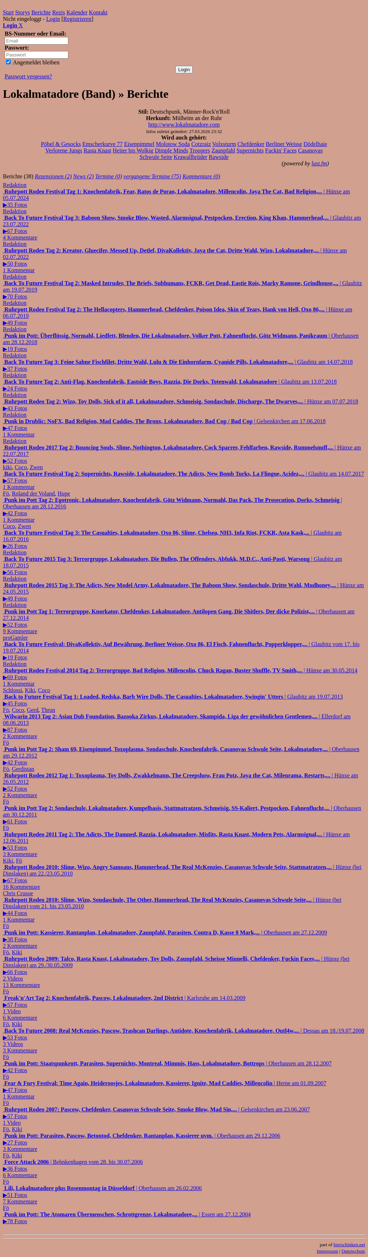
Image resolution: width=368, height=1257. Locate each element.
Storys (22, 12)
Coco (21, 467)
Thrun (48, 710)
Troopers (199, 150)
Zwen (36, 467)
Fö (6, 493)
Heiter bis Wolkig (133, 150)
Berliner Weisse (284, 144)
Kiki (30, 690)
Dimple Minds (171, 150)
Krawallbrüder (190, 157)
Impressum (327, 1251)
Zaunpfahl (223, 150)
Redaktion (15, 185)
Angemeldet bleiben (32, 62)
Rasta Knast (97, 150)
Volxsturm (224, 144)
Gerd (32, 710)
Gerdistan (23, 769)
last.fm (319, 163)
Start (8, 12)
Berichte (41, 12)
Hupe (64, 493)
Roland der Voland (33, 493)
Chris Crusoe (18, 893)
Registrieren (77, 19)
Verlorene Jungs (63, 150)
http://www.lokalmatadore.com (184, 125)
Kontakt (98, 12)
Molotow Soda (173, 144)
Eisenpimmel (139, 144)
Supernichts (250, 150)
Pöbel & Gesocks (61, 144)
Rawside (219, 157)
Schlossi (12, 690)
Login (53, 19)
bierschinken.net (349, 1244)
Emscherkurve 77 (102, 144)
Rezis (58, 12)
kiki (7, 467)
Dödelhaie (315, 144)
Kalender (77, 12)
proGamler (15, 638)
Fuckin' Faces (281, 150)
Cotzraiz (201, 144)
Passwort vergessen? (28, 76)
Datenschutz (353, 1251)
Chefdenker (251, 144)
